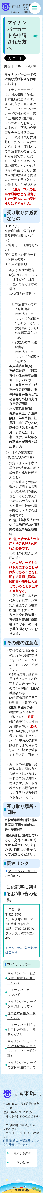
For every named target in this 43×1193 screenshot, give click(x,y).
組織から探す (22, 1153)
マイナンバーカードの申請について (21, 873)
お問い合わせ (22, 1162)
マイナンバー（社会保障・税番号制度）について (21, 978)
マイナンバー (19, 964)
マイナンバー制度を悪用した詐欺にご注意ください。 (21, 1029)
